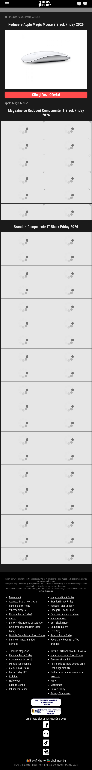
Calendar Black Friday (20, 655)
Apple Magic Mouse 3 (29, 17)
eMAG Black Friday (19, 667)
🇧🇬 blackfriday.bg (56, 760)
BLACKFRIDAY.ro (48, 4)
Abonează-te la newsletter (23, 601)
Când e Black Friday (19, 605)
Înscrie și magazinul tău (22, 639)
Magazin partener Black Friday (67, 655)
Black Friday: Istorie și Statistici (26, 622)
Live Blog (55, 631)
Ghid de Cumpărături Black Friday (27, 635)
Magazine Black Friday (62, 597)
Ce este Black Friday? (20, 614)
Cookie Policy (58, 689)
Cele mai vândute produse (65, 614)
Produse (13, 17)
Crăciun (13, 676)
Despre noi (15, 597)
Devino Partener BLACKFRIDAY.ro (68, 651)
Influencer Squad (18, 689)
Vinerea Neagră (17, 610)
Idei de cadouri (58, 618)
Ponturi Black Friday (61, 635)
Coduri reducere (59, 626)
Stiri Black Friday (60, 622)
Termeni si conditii (61, 659)
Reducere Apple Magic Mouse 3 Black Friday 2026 (46, 24)
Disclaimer (56, 684)
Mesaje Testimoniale (20, 663)
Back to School (17, 684)
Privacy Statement (61, 693)
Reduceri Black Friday (62, 605)
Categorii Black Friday (62, 610)
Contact (13, 643)
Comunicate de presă (20, 659)
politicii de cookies (46, 591)
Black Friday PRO (18, 672)
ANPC (54, 680)
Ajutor (12, 618)
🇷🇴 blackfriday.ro (35, 760)
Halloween (14, 680)
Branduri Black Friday (62, 601)
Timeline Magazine (19, 651)
